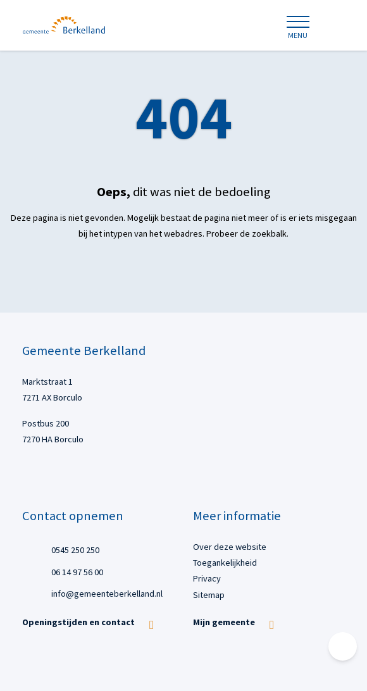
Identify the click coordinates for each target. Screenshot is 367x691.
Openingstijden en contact (78, 622)
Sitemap (209, 595)
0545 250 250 (75, 549)
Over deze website (229, 546)
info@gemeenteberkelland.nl (107, 593)
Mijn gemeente (224, 622)
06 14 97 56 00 (77, 571)
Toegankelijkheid (225, 562)
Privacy (207, 578)
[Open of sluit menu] (297, 27)
